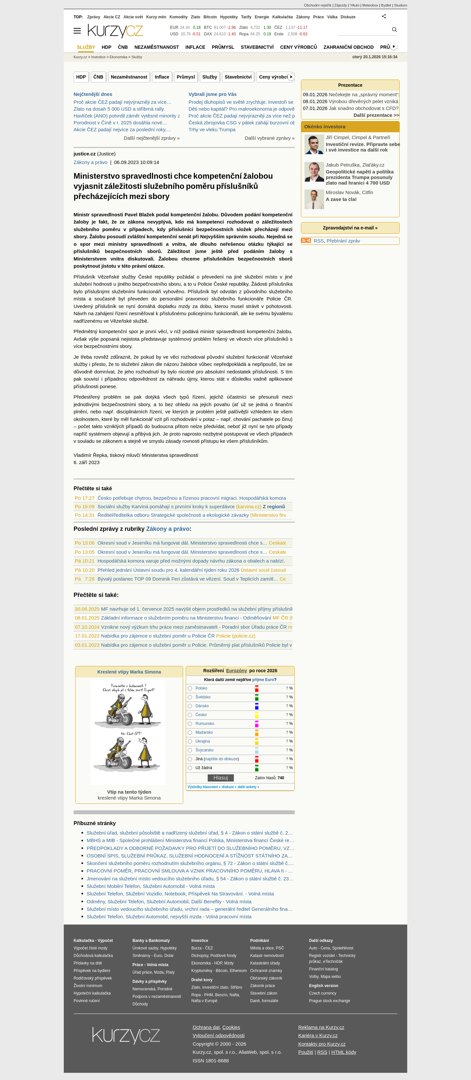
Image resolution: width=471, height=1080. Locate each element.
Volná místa (157, 965)
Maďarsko (204, 732)
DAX (208, 34)
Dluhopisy (199, 955)
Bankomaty (159, 940)
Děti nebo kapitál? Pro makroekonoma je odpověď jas (247, 109)
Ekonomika (118, 57)
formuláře (270, 1001)
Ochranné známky (266, 970)
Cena (325, 948)
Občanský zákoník (266, 978)
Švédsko (203, 697)
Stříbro (236, 987)
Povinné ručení (87, 1001)
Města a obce (262, 948)
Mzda (159, 972)
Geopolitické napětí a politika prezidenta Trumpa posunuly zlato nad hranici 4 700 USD (360, 178)
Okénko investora (324, 126)
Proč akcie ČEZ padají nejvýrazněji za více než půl (244, 115)
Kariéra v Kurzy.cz (318, 1035)
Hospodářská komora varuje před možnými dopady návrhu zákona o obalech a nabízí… (192, 561)
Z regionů (274, 506)
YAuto (354, 5)
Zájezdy (340, 5)
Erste (279, 34)
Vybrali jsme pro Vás (213, 94)
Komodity (178, 17)
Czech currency (322, 993)
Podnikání (259, 940)
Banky (138, 940)
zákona (136, 222)
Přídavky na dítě (88, 963)
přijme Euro (263, 679)
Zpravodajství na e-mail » (350, 227)
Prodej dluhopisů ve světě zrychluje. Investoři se (241, 102)
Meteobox (370, 5)
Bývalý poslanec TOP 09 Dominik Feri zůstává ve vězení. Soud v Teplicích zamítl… (187, 579)
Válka (332, 17)
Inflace (162, 77)
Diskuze (348, 17)
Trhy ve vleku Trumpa (212, 129)
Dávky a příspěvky (149, 981)
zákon (147, 364)
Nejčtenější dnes (93, 94)
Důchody (140, 1004)
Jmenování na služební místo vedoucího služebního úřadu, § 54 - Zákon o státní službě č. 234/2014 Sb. (191, 878)
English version (323, 985)
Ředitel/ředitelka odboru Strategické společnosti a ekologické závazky (173, 515)
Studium (400, 5)
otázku (256, 244)
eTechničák (333, 961)
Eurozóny (236, 670)
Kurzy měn (156, 17)
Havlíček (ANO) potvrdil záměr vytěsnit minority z (127, 115)
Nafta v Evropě (204, 1001)
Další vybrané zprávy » (270, 138)
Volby (313, 976)
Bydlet (386, 5)
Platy (170, 972)
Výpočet (105, 940)
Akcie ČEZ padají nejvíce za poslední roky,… (122, 129)
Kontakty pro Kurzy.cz (322, 1044)
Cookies (231, 1027)
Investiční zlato (215, 987)
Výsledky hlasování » (204, 787)
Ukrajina (203, 741)
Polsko (201, 688)
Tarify (246, 17)
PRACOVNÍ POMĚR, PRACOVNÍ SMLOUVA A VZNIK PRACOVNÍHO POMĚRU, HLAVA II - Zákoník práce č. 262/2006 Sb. (191, 870)
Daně (255, 1001)
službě (140, 321)
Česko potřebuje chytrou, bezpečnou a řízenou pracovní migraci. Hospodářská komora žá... (197, 498)
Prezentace (350, 85)
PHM (208, 995)
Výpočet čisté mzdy (90, 948)
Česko (201, 714)
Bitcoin (210, 17)
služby (129, 276)
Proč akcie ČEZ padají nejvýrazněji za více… (122, 102)
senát (184, 236)
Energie (262, 17)
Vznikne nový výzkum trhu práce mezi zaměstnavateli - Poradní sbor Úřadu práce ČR (194, 627)
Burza (196, 948)
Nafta (234, 995)
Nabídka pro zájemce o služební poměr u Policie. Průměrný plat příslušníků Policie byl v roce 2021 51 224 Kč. (220, 645)
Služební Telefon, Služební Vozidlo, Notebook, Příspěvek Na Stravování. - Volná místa (180, 893)
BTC (208, 27)
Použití (305, 1052)
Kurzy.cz (80, 57)
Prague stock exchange (329, 1001)
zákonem (112, 441)
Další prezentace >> (376, 115)
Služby (209, 77)
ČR (287, 298)
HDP (81, 77)
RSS (319, 240)
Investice (98, 57)
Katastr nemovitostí (267, 955)
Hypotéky (229, 17)
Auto (313, 948)
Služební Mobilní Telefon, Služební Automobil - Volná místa (151, 886)
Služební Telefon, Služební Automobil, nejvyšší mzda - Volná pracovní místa (169, 916)
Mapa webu (331, 976)
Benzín (221, 995)
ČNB (98, 77)
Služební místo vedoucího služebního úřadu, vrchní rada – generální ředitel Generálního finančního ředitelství (191, 909)
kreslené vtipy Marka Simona (128, 792)
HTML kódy (343, 1052)
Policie (205, 284)
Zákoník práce (262, 985)
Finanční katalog (323, 969)
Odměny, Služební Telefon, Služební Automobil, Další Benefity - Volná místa (169, 901)
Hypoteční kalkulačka (92, 993)
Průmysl (186, 77)
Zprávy (93, 17)
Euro (158, 955)
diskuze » (229, 787)
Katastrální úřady (265, 963)
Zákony (303, 17)
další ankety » (248, 787)
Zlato (243, 27)
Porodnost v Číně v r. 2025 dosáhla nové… (120, 122)
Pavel (131, 214)
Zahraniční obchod (348, 47)
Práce (318, 17)
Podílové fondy (223, 955)
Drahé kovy (202, 980)
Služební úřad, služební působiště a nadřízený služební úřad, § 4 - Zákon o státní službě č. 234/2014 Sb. (191, 833)
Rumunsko (205, 723)
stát (220, 379)
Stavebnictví (238, 77)
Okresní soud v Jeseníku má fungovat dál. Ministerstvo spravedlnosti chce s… (182, 543)
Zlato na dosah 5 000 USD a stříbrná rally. (119, 109)
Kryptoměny (201, 970)
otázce (156, 266)
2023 (94, 462)
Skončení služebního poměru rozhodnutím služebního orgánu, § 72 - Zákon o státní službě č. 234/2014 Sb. (191, 863)
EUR (174, 27)
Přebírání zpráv (343, 240)
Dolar (169, 955)
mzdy (184, 306)
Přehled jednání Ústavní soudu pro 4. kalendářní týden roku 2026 (168, 570)
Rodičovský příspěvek (93, 978)
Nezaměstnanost (129, 77)
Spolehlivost (343, 948)
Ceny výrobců (274, 77)
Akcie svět (133, 17)
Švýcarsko (205, 750)
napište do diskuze (221, 759)
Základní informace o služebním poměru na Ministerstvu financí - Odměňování (186, 618)
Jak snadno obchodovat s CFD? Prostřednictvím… (384, 108)
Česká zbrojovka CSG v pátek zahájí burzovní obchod (247, 122)
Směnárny (141, 955)
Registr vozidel (322, 955)
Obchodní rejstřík (318, 5)
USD (174, 34)
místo (271, 276)
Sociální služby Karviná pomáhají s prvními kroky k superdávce (166, 506)
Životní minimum (88, 985)
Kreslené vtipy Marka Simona (129, 672)
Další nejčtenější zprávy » (152, 138)
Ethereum (238, 970)
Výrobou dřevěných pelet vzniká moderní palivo (380, 101)
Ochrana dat (206, 1027)
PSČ (280, 948)
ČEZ (278, 27)
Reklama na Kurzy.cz (321, 1027)
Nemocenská (143, 989)
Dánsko (202, 706)
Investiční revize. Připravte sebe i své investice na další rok (363, 147)
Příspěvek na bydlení (92, 970)
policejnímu (200, 313)
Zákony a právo (90, 162)
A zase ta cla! (341, 200)
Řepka (100, 455)
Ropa (244, 34)
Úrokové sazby (145, 948)
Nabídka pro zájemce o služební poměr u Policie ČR (158, 636)
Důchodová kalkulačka (93, 955)
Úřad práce (142, 972)
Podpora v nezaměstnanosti (156, 996)
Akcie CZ (111, 17)
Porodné (165, 989)
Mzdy (229, 963)
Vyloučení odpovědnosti (219, 1035)
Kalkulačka (282, 17)
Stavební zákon (263, 993)
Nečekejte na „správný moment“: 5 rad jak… (377, 94)
